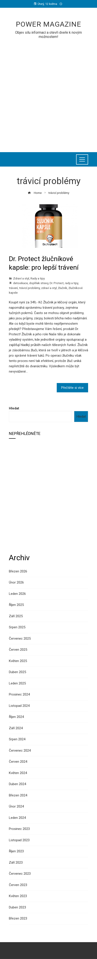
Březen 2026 (18, 571)
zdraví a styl (49, 288)
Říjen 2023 (16, 851)
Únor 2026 (16, 582)
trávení (13, 288)
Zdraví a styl (21, 278)
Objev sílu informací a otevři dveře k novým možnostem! (48, 34)
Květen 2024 (18, 773)
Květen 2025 (18, 661)
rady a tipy (71, 283)
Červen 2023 (18, 885)
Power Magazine (48, 24)
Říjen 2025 (16, 605)
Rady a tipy (37, 278)
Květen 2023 (18, 896)
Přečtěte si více (72, 388)
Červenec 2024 (20, 751)
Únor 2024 (16, 806)
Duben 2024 (17, 784)
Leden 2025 (17, 683)
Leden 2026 (17, 594)
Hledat (14, 408)
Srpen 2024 (17, 739)
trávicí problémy (29, 288)
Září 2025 (16, 616)
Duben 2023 (17, 907)
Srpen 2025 (17, 627)
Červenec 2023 (20, 874)
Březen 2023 (18, 918)
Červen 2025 (18, 650)
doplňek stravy (38, 283)
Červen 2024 (18, 762)
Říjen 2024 (16, 717)
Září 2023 (16, 863)
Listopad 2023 (19, 840)
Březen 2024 (18, 795)
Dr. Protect (57, 283)
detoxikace (20, 283)
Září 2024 (16, 728)
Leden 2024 (17, 818)
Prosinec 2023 (19, 829)
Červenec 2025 (20, 639)
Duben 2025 (17, 672)
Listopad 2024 (19, 706)
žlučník (62, 288)
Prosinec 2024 (19, 694)
